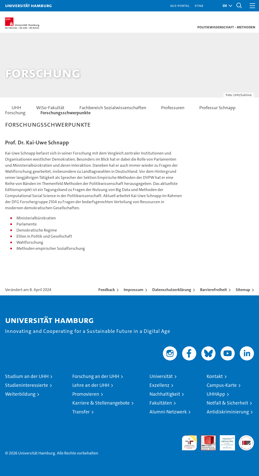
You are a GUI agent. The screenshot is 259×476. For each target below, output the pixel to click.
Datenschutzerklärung (171, 289)
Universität (161, 376)
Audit (205, 438)
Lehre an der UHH (90, 385)
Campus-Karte (222, 385)
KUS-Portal (179, 5)
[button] (226, 5)
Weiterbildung (20, 394)
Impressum (133, 289)
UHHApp (216, 394)
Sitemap (243, 289)
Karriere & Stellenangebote (101, 403)
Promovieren (85, 394)
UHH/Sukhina (242, 95)
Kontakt (215, 376)
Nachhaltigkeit (164, 394)
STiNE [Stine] (199, 5)
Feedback (106, 289)
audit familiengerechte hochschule (189, 442)
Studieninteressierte (26, 385)
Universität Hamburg (28, 5)
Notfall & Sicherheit (227, 403)
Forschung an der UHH (95, 376)
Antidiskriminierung (228, 412)
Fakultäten (160, 403)
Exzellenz (159, 385)
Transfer (81, 412)
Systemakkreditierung (246, 438)
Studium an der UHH (27, 376)
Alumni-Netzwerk (168, 412)
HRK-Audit (224, 440)
